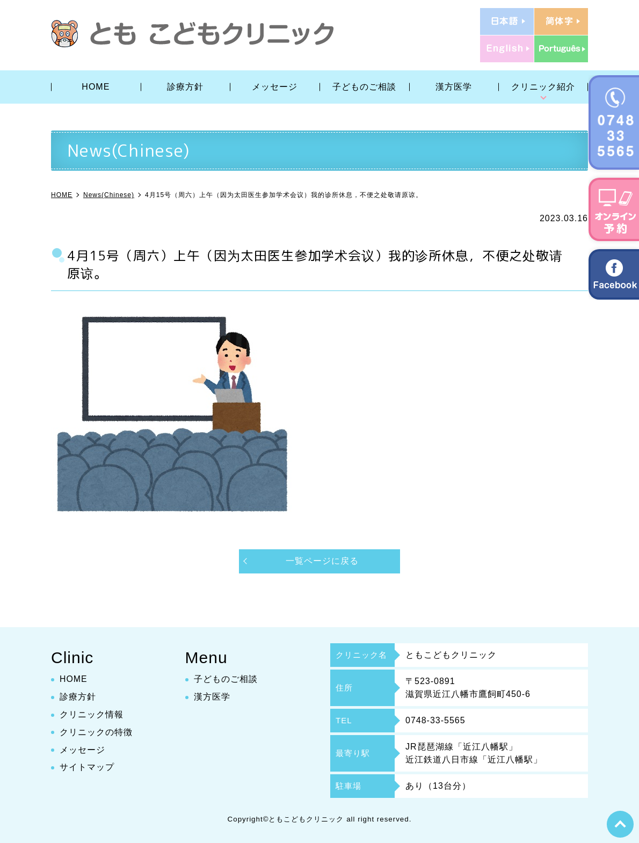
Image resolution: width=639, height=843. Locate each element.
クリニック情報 (92, 714)
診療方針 (185, 86)
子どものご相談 (364, 86)
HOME (96, 86)
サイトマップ (87, 767)
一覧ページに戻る (322, 560)
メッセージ (274, 86)
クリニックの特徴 (96, 732)
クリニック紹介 (543, 86)
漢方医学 (453, 86)
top (620, 824)
